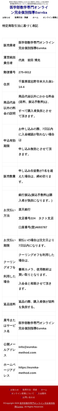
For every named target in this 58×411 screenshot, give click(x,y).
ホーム (35, 17)
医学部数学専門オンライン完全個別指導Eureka (29, 10)
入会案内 (42, 393)
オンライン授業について (22, 393)
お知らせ (6, 17)
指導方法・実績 (21, 17)
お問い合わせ (29, 397)
